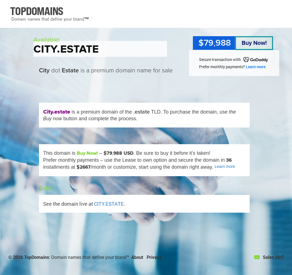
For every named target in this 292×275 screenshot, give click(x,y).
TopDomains (36, 257)
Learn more (256, 66)
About (137, 257)
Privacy (154, 257)
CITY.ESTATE (109, 203)
